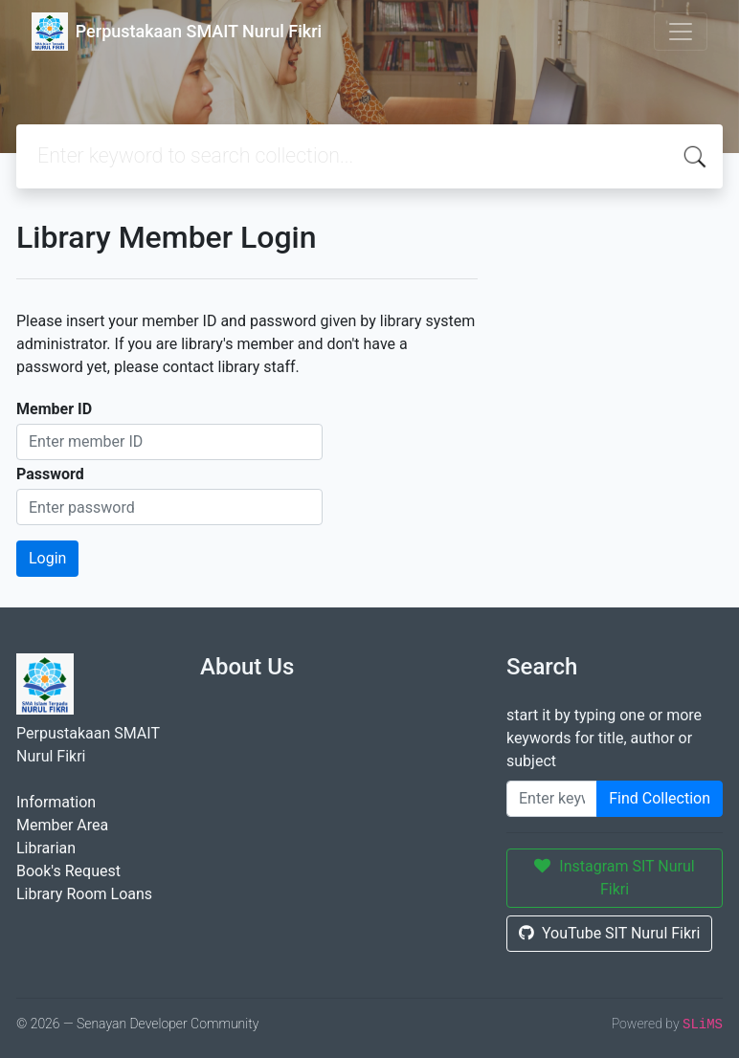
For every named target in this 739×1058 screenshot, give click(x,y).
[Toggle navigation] (680, 31)
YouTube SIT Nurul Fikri (609, 933)
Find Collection (659, 798)
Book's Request (68, 871)
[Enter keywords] (551, 799)
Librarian (46, 848)
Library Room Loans (84, 894)
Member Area (62, 825)
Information (56, 802)
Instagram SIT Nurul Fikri (614, 877)
